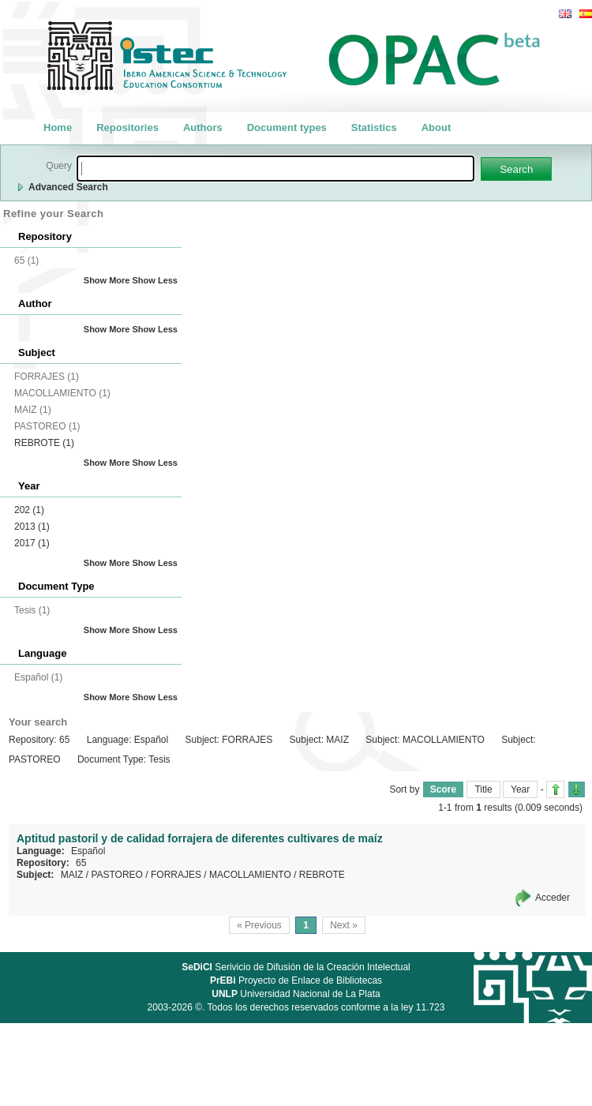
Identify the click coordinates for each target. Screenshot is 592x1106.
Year (520, 789)
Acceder (552, 897)
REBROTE (44, 442)
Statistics (374, 127)
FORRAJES (176, 874)
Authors (203, 127)
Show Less (155, 280)
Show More (107, 280)
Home (57, 127)
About (436, 127)
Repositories (127, 127)
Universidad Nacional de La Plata (296, 993)
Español (88, 851)
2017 (32, 543)
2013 (32, 526)
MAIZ (72, 874)
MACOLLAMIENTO (250, 874)
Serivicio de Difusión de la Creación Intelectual (296, 967)
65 (81, 862)
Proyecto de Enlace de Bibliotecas (296, 980)
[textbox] (275, 169)
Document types (287, 127)
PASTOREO (117, 874)
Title (483, 789)
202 (29, 510)
